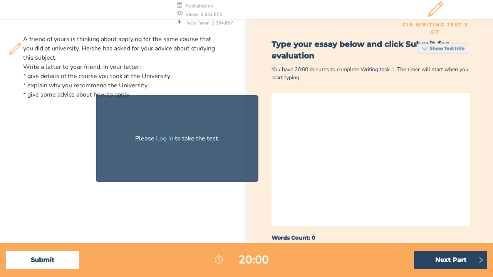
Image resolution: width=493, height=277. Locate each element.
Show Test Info (444, 9)
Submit (42, 260)
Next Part (450, 260)
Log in (164, 138)
